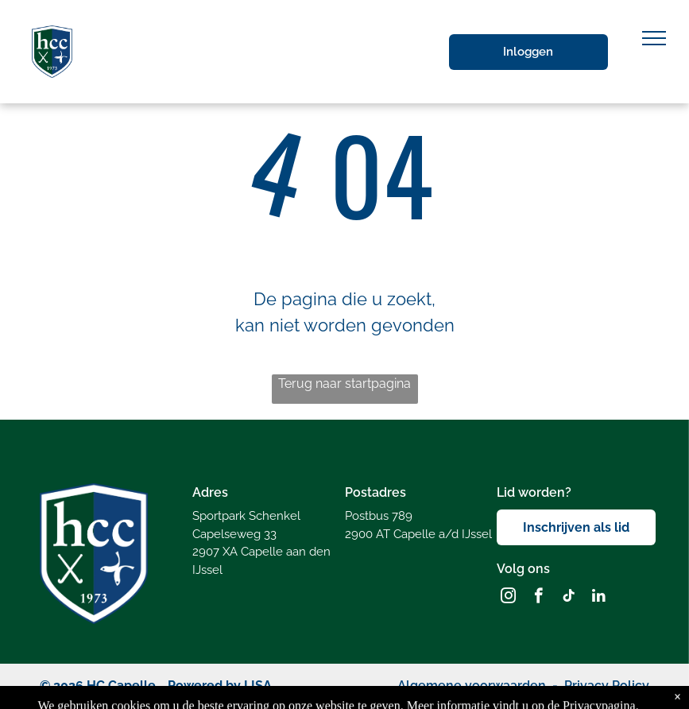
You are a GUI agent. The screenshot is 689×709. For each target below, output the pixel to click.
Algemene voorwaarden (471, 685)
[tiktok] (568, 597)
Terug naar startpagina (344, 383)
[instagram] (508, 597)
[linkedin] (598, 597)
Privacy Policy (606, 685)
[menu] (654, 38)
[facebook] (538, 597)
